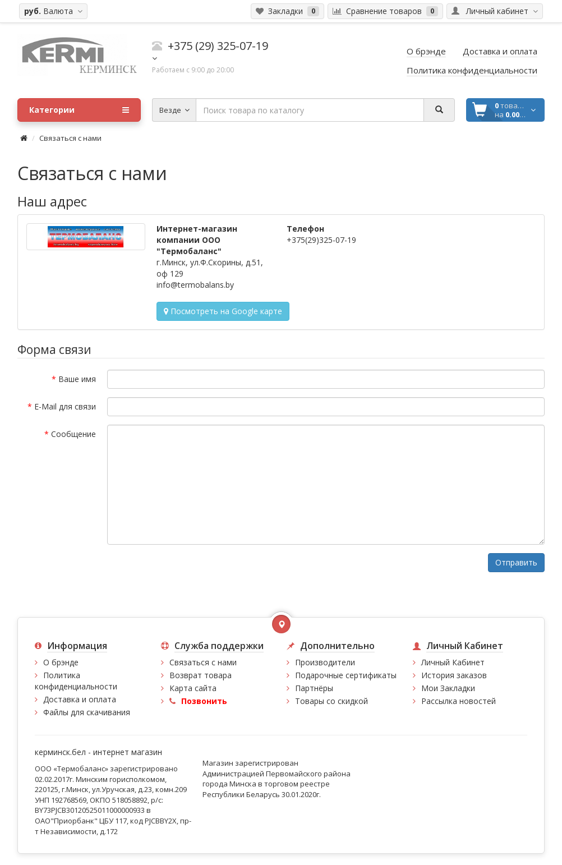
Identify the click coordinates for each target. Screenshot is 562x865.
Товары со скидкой (331, 701)
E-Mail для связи (65, 406)
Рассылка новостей (458, 701)
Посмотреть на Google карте (223, 311)
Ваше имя (77, 379)
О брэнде (61, 662)
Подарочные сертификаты (346, 675)
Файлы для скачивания (86, 712)
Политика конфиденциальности (76, 681)
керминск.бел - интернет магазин (98, 752)
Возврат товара (200, 675)
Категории (79, 110)
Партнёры (314, 688)
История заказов (454, 675)
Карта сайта (192, 688)
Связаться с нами (70, 138)
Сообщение (73, 434)
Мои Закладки (448, 688)
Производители (325, 662)
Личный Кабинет (453, 662)
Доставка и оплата (79, 699)
